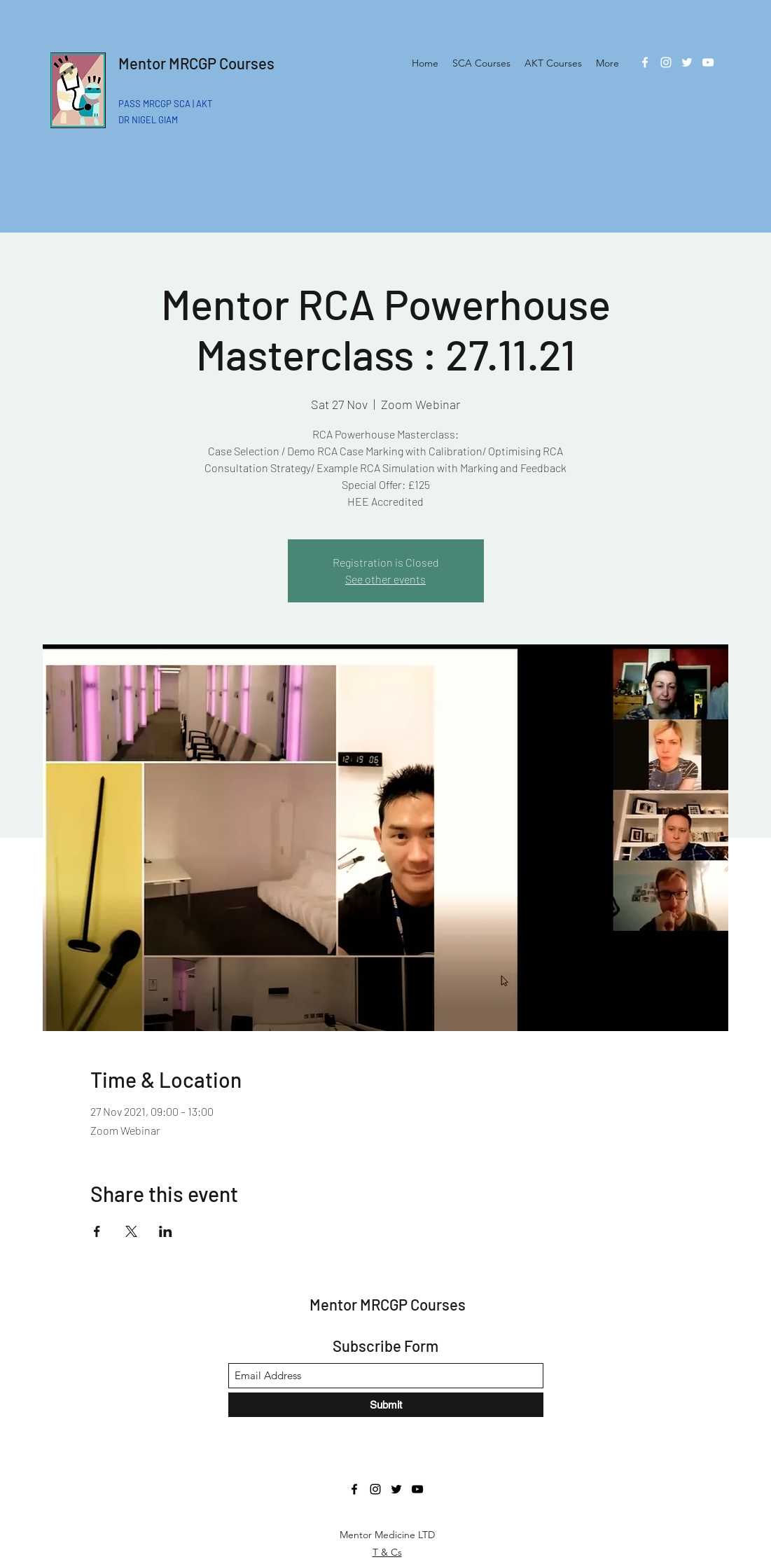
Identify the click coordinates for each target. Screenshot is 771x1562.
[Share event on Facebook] (97, 1231)
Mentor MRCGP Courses (196, 63)
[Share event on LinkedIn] (165, 1231)
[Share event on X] (131, 1231)
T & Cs (387, 1552)
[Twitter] (687, 62)
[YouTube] (708, 62)
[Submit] (385, 1404)
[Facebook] (645, 62)
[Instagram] (666, 62)
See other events (385, 579)
